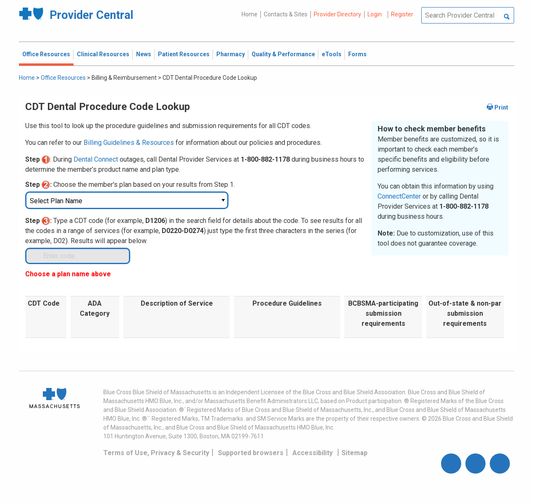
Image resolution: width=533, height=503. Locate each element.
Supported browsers (251, 453)
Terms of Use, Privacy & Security (156, 453)
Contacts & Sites (285, 14)
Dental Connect (96, 159)
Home (249, 14)
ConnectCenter (399, 196)
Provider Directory (337, 14)
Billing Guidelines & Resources (129, 143)
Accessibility (312, 453)
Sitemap (354, 453)
